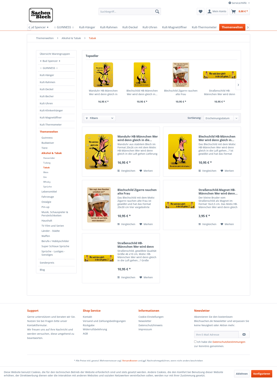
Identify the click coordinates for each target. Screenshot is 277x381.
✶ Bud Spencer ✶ (50, 61)
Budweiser (48, 142)
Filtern (92, 118)
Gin (45, 177)
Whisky (47, 181)
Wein (45, 172)
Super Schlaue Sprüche (55, 246)
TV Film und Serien (53, 225)
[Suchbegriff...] (130, 11)
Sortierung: (194, 118)
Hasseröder (49, 157)
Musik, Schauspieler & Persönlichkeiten (55, 213)
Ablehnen (242, 373)
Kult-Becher (47, 96)
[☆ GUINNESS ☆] (64, 27)
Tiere (45, 148)
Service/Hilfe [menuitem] (238, 3)
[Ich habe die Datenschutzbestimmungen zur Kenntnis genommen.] (195, 342)
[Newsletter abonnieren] (244, 334)
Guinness (47, 137)
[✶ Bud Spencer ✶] (37, 27)
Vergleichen (126, 170)
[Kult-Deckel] (130, 27)
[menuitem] (130, 11)
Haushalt (47, 220)
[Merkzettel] (200, 11)
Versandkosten (130, 360)
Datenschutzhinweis (150, 325)
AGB (85, 333)
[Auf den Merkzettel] (146, 171)
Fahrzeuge (48, 196)
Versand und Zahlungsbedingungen (104, 321)
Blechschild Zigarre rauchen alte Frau (181, 92)
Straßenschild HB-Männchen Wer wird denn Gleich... (219, 92)
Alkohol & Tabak (52, 153)
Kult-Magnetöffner (51, 117)
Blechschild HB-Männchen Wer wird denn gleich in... (142, 92)
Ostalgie (46, 201)
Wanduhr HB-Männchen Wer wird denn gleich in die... (103, 92)
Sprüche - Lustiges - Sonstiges (53, 253)
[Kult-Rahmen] (109, 27)
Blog (42, 269)
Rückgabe (89, 325)
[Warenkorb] (240, 11)
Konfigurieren (261, 373)
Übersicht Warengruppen (55, 54)
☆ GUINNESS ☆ (49, 68)
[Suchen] (157, 11)
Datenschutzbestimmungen (229, 342)
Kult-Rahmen (47, 82)
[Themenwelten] (232, 27)
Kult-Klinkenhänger (51, 110)
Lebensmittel (49, 191)
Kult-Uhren (46, 103)
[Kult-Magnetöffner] (174, 27)
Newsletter (144, 321)
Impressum (145, 329)
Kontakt (87, 316)
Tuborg (47, 162)
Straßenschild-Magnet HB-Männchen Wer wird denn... (218, 191)
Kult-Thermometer (51, 124)
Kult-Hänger (47, 75)
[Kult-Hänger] (87, 27)
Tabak (46, 167)
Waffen (46, 236)
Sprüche (47, 186)
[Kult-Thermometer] (204, 27)
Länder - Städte (51, 230)
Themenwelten (49, 131)
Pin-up (45, 207)
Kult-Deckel (46, 89)
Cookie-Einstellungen (151, 316)
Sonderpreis (47, 262)
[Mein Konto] (217, 11)
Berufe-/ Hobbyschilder (55, 241)
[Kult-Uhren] (150, 27)
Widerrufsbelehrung (95, 329)
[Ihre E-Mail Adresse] (216, 334)
